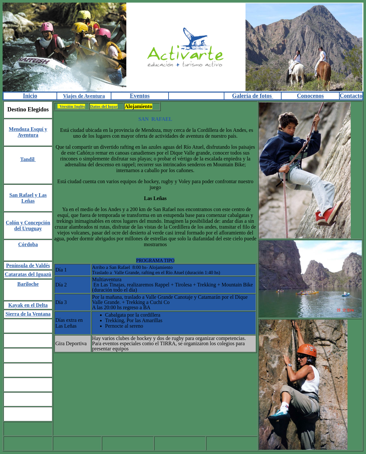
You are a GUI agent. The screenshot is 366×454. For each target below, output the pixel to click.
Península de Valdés (28, 265)
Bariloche (28, 284)
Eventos (140, 96)
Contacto (351, 96)
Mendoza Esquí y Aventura (28, 132)
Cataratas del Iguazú (28, 274)
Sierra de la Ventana (28, 314)
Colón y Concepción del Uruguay (28, 225)
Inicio (30, 96)
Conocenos (310, 96)
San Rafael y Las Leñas (28, 198)
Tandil (28, 159)
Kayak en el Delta (28, 305)
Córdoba (28, 244)
